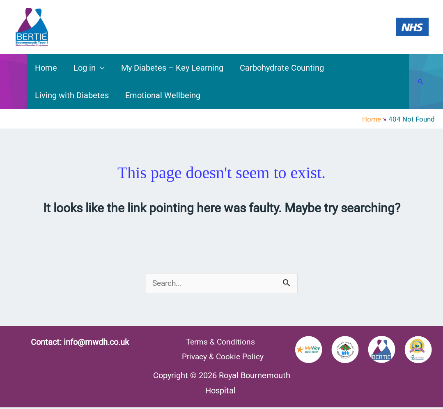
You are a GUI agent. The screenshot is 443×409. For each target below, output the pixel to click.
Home (46, 68)
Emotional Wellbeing (162, 95)
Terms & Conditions (219, 342)
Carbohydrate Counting (282, 68)
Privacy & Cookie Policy (223, 358)
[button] (421, 81)
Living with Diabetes (72, 95)
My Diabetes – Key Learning (172, 68)
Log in (84, 68)
